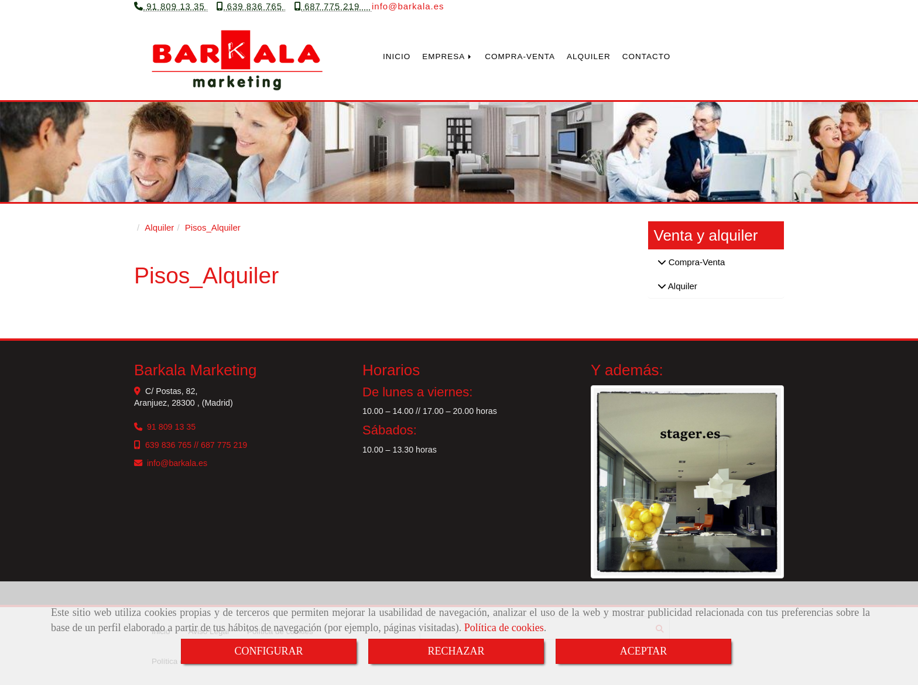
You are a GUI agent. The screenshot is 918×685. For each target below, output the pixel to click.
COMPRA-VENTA (520, 60)
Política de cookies (504, 627)
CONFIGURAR (268, 651)
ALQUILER (589, 60)
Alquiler (681, 289)
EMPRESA (447, 60)
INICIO (396, 60)
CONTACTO (646, 60)
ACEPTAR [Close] (643, 651)
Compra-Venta (695, 266)
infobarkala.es (408, 10)
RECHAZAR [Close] (455, 651)
